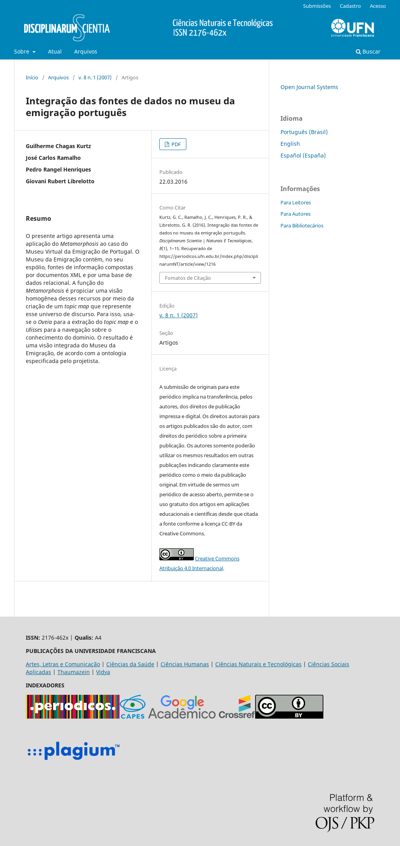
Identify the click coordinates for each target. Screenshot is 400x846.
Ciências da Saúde (130, 664)
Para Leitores (295, 202)
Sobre (22, 51)
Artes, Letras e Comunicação (63, 664)
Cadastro (350, 5)
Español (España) (303, 155)
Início (32, 77)
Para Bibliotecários (301, 225)
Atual (55, 51)
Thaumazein (73, 672)
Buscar (368, 51)
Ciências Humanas (185, 664)
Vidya (103, 672)
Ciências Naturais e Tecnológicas (258, 664)
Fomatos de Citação (188, 277)
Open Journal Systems (309, 87)
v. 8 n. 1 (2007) (95, 77)
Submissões (317, 5)
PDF (175, 144)
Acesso (378, 5)
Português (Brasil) (304, 132)
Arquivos (85, 51)
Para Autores (295, 213)
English (290, 143)
